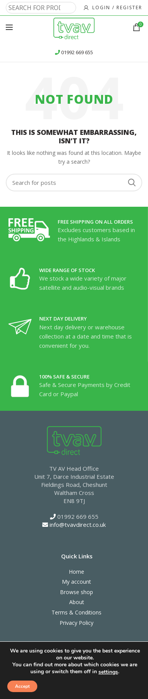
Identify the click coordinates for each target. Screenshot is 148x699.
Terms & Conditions (76, 612)
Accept (22, 686)
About (76, 602)
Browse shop (76, 592)
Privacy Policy (76, 622)
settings (108, 672)
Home (76, 571)
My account (76, 581)
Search (131, 182)
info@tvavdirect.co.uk (78, 524)
